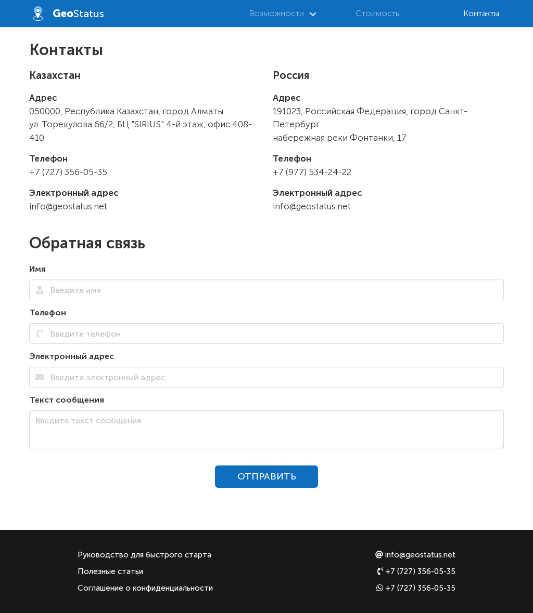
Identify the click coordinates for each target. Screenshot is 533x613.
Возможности (276, 13)
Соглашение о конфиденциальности (145, 588)
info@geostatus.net (68, 206)
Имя (37, 269)
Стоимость (377, 13)
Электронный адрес (71, 356)
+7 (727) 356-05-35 (68, 172)
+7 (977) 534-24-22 (312, 172)
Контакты (481, 13)
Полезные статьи (110, 571)
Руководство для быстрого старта (144, 554)
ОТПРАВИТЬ (266, 476)
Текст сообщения (66, 400)
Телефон (47, 312)
